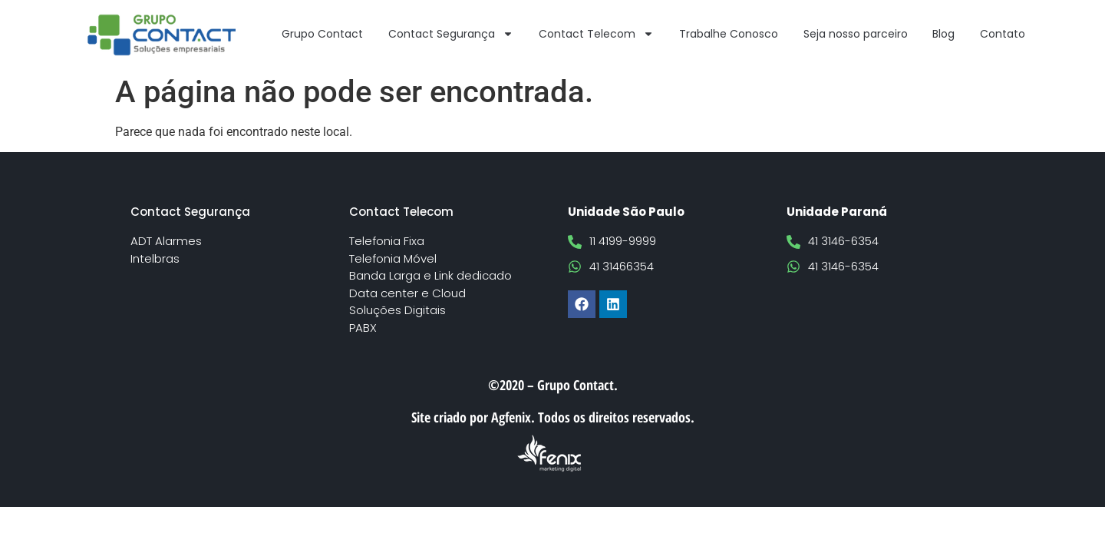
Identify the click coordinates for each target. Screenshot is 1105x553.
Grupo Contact (322, 33)
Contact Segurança (450, 34)
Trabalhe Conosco (728, 33)
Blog (943, 33)
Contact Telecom (596, 34)
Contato (1002, 33)
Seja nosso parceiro (855, 33)
